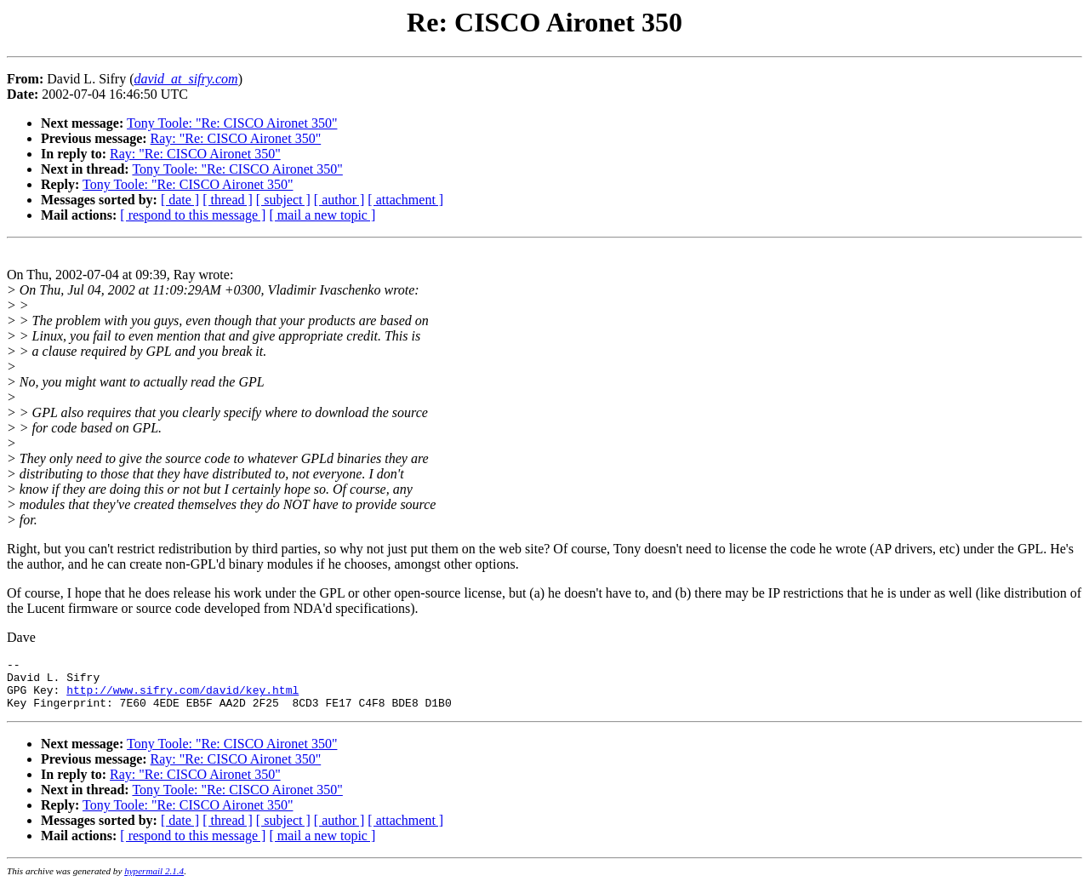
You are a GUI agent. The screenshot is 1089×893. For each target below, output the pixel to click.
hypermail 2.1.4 (154, 881)
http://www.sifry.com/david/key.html (182, 697)
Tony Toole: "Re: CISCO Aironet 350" (232, 123)
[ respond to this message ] (192, 215)
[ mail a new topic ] (322, 215)
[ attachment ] (405, 199)
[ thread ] (227, 199)
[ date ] (180, 199)
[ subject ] (283, 199)
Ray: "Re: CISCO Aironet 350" (236, 138)
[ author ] (339, 199)
